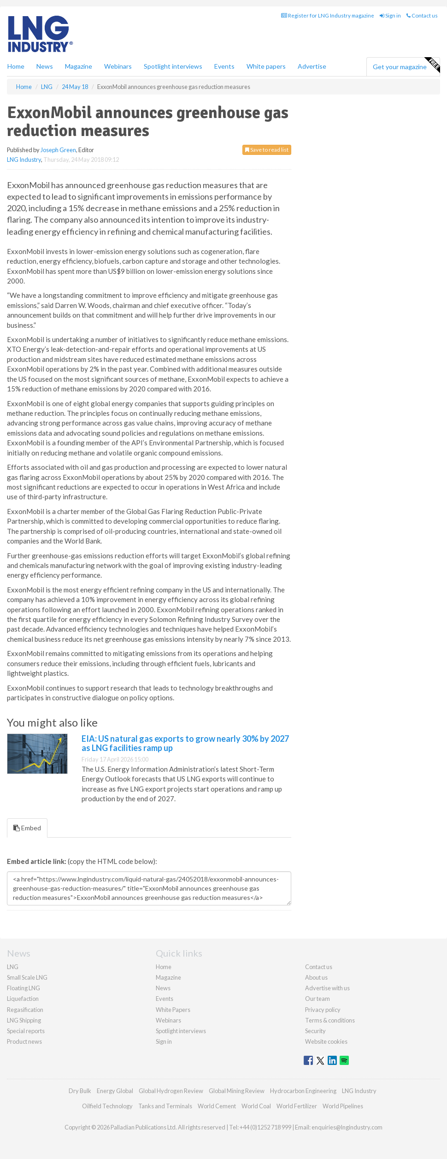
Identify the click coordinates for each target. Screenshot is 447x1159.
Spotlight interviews (173, 66)
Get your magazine (406, 65)
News (163, 988)
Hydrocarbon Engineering (303, 1090)
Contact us (422, 15)
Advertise (312, 66)
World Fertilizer (296, 1106)
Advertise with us (327, 988)
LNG (12, 966)
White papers (266, 66)
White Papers (173, 1009)
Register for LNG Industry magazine (327, 15)
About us (316, 977)
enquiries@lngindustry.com (347, 1127)
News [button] (44, 66)
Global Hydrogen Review (171, 1090)
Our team (317, 998)
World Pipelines (343, 1106)
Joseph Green (58, 150)
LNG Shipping (24, 1020)
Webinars (118, 66)
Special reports (26, 1031)
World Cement (217, 1106)
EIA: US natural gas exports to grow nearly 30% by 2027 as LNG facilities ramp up (185, 743)
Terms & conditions (330, 1020)
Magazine (78, 66)
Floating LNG (23, 988)
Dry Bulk (80, 1090)
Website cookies (326, 1041)
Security (315, 1031)
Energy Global (115, 1090)
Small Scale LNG (27, 977)
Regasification (25, 1009)
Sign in (390, 15)
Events (224, 66)
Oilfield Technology (107, 1106)
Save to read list (266, 149)
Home (15, 66)
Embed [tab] (27, 828)
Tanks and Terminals (165, 1106)
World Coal (256, 1106)
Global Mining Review (237, 1090)
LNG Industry (24, 159)
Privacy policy (323, 1009)
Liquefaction (23, 998)
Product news (24, 1041)
